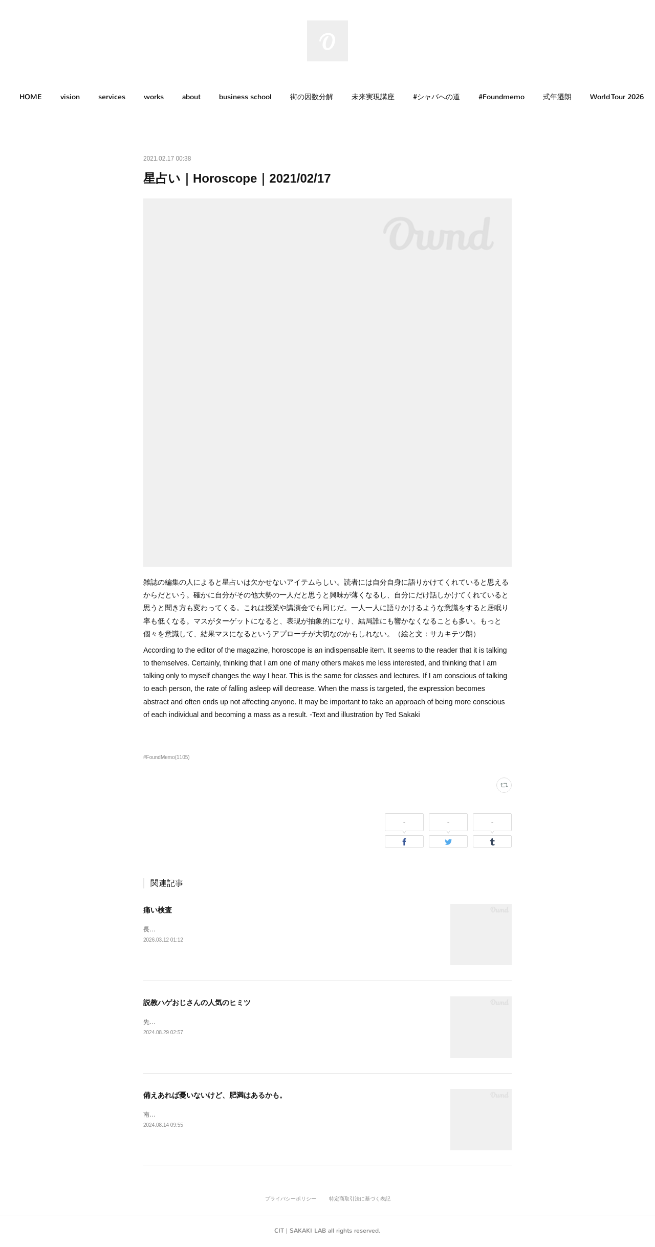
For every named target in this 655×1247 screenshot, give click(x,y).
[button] (30, 97)
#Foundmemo (501, 97)
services (111, 97)
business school (245, 97)
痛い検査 (157, 910)
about (191, 97)
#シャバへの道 (436, 97)
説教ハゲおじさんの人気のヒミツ (197, 1002)
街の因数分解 (311, 97)
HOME (30, 97)
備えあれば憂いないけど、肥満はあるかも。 (215, 1095)
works (154, 97)
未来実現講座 (373, 97)
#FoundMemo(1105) (166, 757)
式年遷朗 (557, 97)
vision (70, 97)
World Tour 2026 (617, 97)
